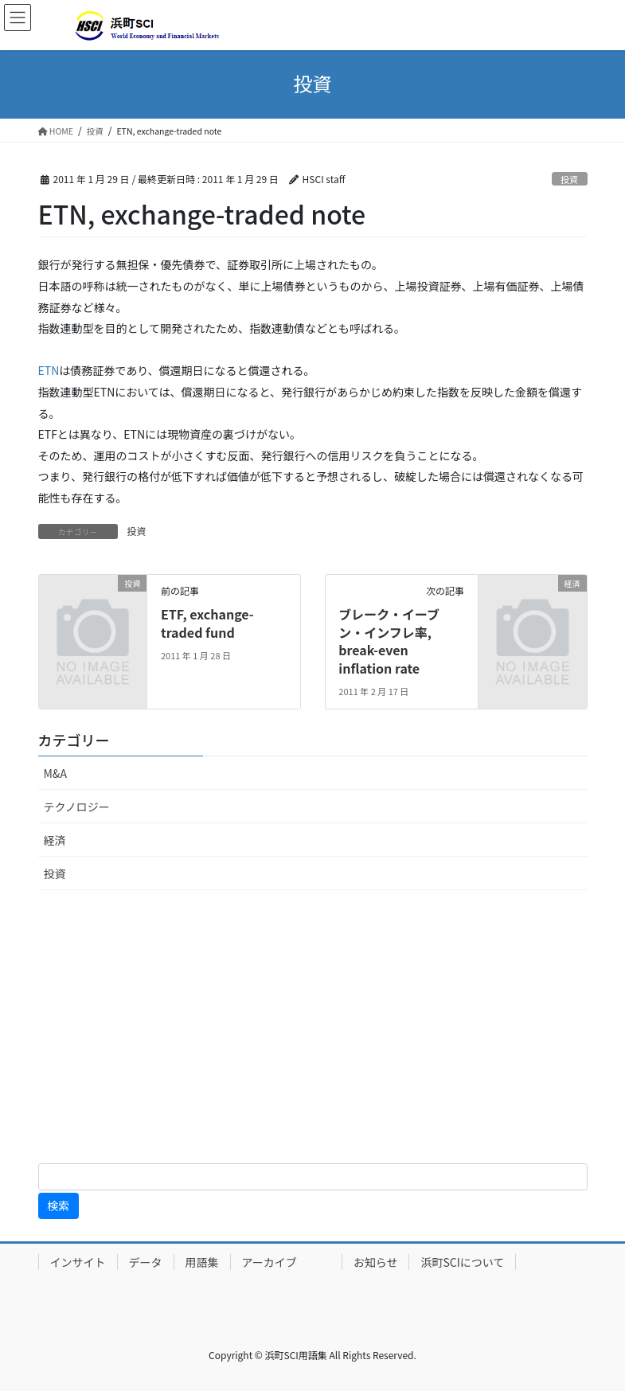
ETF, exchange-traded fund (207, 622)
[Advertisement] (312, 1029)
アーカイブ (286, 1262)
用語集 (202, 1262)
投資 (569, 179)
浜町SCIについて (462, 1262)
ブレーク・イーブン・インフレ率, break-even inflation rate (388, 640)
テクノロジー (77, 807)
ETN (49, 370)
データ (145, 1262)
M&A (55, 773)
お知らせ (376, 1262)
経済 (55, 840)
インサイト (78, 1262)
